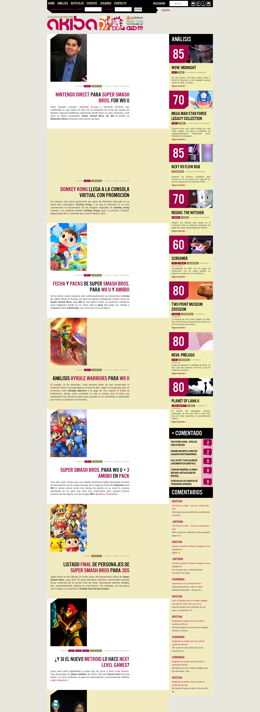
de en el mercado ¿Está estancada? (98, 384)
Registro (166, 10)
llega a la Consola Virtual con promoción (94, 98)
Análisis (62, 3)
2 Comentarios (124, 86)
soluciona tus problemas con (90, 527)
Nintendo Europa (88, 59)
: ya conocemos (97, 479)
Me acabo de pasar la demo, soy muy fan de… (190, 690)
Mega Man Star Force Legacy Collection (188, 116)
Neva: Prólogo (183, 355)
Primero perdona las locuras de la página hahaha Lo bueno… (190, 629)
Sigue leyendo (180, 86)
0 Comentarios (124, 38)
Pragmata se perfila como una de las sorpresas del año (188, 622)
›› (129, 707)
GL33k (91, 545)
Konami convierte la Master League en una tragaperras (184, 453)
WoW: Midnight (183, 67)
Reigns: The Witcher (187, 212)
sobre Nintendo (92, 429)
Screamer (179, 258)
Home (51, 3)
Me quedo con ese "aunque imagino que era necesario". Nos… (190, 670)
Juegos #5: (96, 575)
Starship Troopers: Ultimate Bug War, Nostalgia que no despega (184, 472)
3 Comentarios (124, 134)
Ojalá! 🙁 (176, 553)
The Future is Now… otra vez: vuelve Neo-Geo (184, 443)
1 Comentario (124, 229)
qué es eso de (109, 444)
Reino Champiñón (108, 262)
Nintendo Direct (58, 199)
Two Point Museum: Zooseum (187, 307)
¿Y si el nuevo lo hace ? (92, 336)
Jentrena (192, 72)
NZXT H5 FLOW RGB (185, 166)
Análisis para (91, 190)
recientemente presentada (113, 435)
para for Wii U (92, 50)
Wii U (66, 119)
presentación (106, 393)
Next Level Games (119, 345)
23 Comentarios (124, 659)
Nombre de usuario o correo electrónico (66, 9)
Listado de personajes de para (96, 289)
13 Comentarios (124, 468)
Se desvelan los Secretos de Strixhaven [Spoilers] (184, 482)
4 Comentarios (124, 277)
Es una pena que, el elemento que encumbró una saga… (187, 571)
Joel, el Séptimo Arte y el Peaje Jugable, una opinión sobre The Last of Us (190, 602)
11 (117, 707)
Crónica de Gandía (96, 623)
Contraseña (108, 9)
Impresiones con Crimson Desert (186, 583)
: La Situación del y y (94, 670)
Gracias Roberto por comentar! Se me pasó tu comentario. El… (189, 609)
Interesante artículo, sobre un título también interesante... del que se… (187, 588)
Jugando (105, 3)
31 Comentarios (124, 420)
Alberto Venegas (112, 659)
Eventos (92, 3)
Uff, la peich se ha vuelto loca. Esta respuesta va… (187, 649)
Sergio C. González (112, 38)
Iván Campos (194, 123)
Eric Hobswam (120, 688)
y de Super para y (91, 145)
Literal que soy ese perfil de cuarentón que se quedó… (191, 514)
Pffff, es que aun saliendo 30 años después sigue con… (191, 534)
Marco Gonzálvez (114, 516)
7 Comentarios (124, 563)
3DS (103, 119)
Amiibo (116, 157)
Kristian (195, 217)
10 (110, 707)
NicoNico (102, 300)
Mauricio (206, 263)
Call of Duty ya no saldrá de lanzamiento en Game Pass (184, 462)
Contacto (120, 3)
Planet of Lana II (185, 401)
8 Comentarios (124, 372)
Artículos (77, 3)
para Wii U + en (94, 241)
